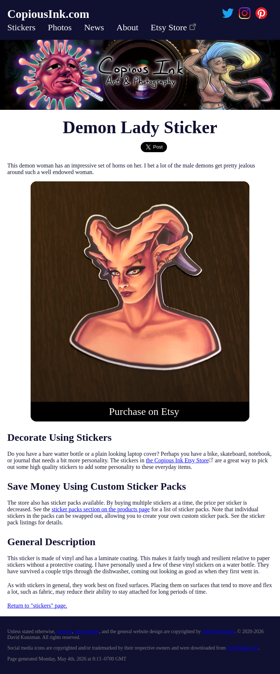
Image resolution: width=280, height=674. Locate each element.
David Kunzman (218, 631)
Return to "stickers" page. (37, 605)
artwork (64, 631)
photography (86, 631)
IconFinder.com (242, 648)
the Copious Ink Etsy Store (179, 460)
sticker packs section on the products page (101, 509)
